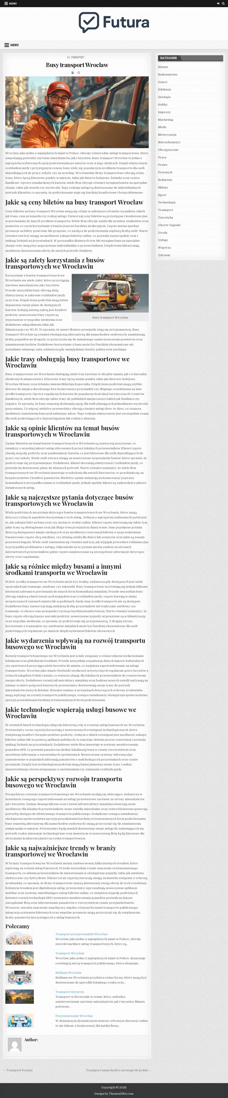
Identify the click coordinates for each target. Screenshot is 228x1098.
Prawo (162, 164)
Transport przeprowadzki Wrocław (81, 934)
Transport (78, 57)
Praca (162, 157)
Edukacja (164, 89)
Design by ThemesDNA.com (113, 1093)
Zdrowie (164, 255)
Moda (162, 127)
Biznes (163, 67)
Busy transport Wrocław (77, 65)
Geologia (164, 97)
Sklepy (163, 187)
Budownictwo (167, 74)
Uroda (162, 232)
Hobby (163, 104)
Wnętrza (164, 247)
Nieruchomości (169, 142)
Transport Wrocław (69, 953)
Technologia (166, 202)
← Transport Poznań (18, 1070)
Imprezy (164, 112)
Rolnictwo (165, 180)
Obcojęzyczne (168, 149)
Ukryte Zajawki (169, 225)
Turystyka (165, 217)
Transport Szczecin (69, 992)
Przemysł (165, 172)
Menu (13, 3)
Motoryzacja (167, 134)
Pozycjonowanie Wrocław (74, 1016)
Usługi (163, 240)
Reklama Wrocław (68, 972)
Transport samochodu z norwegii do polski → (118, 1070)
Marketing (165, 119)
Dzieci (162, 82)
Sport (162, 195)
